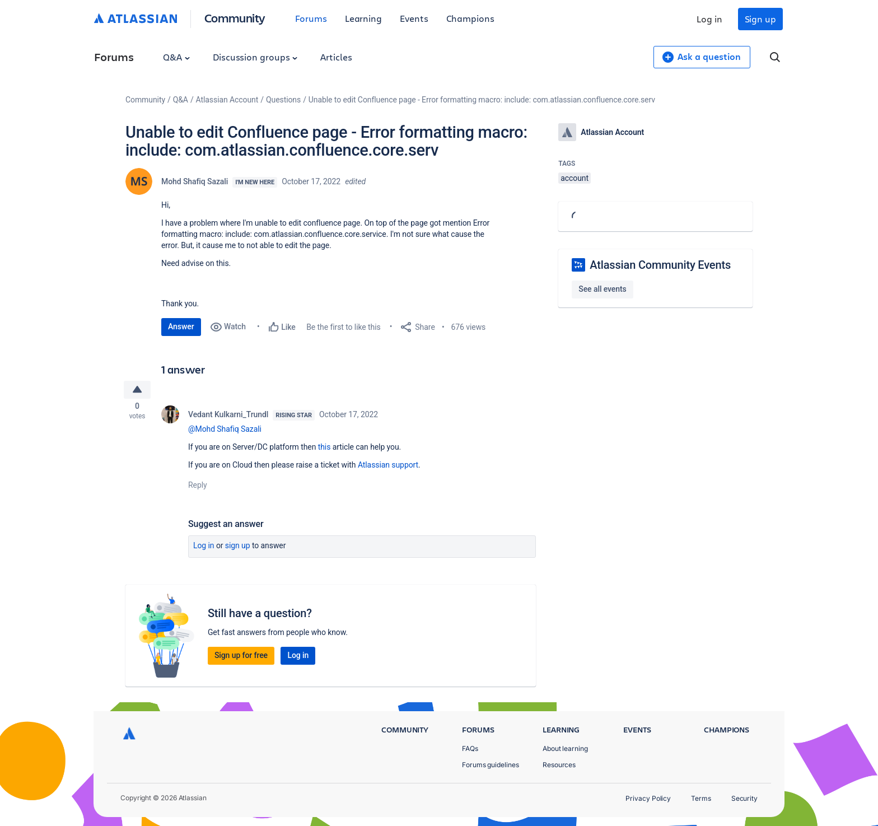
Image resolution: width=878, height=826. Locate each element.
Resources (559, 764)
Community (234, 18)
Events (414, 18)
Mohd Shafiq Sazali (194, 181)
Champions (470, 18)
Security (744, 798)
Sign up (760, 19)
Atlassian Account (227, 99)
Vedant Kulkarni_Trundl (228, 416)
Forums (311, 18)
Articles (336, 57)
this (324, 449)
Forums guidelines (490, 764)
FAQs (470, 748)
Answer (181, 326)
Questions (283, 99)
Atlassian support (388, 467)
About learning (565, 748)
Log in (709, 19)
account (575, 178)
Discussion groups (255, 57)
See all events (602, 288)
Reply (197, 487)
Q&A (176, 57)
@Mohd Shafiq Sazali (224, 431)
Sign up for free (241, 657)
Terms (701, 798)
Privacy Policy (648, 798)
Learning (363, 18)
